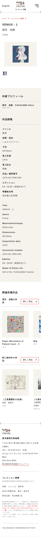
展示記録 (6, 496)
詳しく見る (28, 301)
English (6, 6)
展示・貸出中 (23, 491)
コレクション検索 (17, 18)
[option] (20, 55)
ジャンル (12, 486)
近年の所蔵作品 (9, 491)
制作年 (21, 486)
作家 (4, 486)
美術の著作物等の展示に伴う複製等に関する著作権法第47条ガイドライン (20, 508)
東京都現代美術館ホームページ (15, 464)
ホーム (4, 18)
